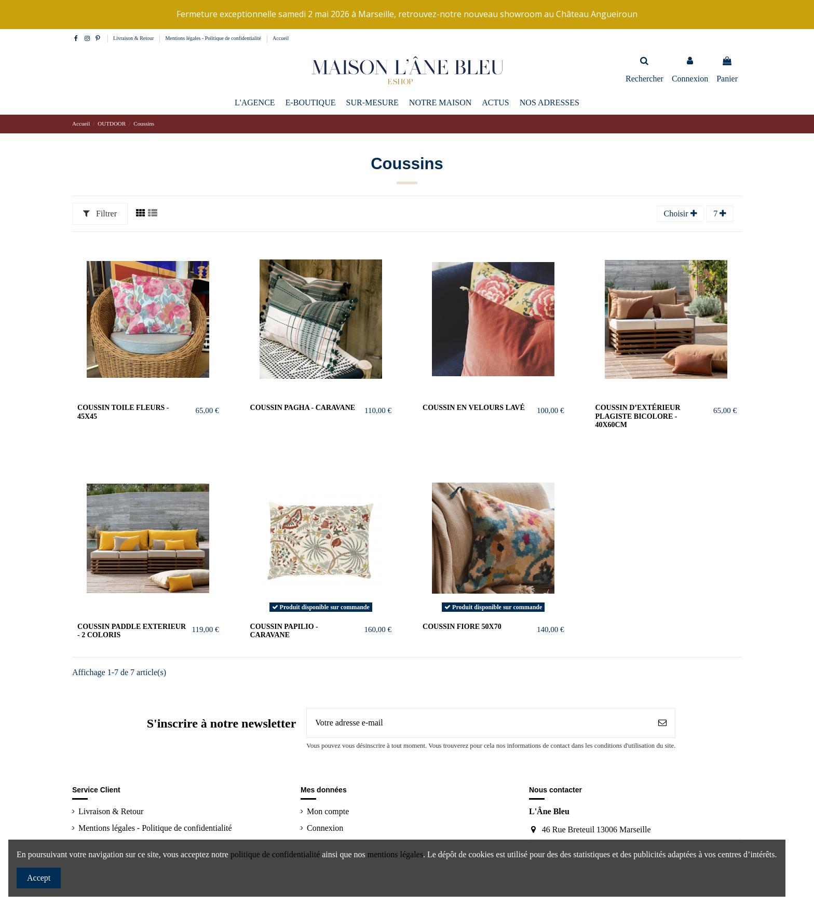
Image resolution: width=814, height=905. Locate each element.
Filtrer (100, 213)
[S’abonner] (662, 722)
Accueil (281, 38)
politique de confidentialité (275, 854)
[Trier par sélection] (680, 213)
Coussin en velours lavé (474, 408)
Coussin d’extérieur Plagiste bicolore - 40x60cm (638, 416)
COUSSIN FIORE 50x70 (462, 626)
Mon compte (328, 811)
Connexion (325, 828)
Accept (38, 877)
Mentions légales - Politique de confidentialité (213, 38)
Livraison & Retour (134, 38)
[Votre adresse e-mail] (478, 722)
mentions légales (395, 854)
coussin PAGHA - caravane (303, 408)
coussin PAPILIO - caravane (284, 631)
